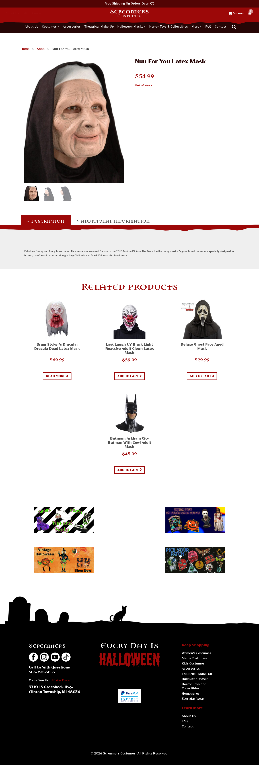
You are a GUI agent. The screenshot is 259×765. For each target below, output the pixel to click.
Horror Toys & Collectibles (168, 26)
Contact (38, 13)
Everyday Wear (193, 699)
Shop (41, 49)
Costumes (49, 26)
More (195, 26)
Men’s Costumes (194, 658)
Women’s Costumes (196, 653)
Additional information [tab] (115, 221)
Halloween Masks (130, 26)
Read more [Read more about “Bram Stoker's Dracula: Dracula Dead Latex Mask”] (55, 376)
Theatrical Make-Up (99, 26)
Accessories (72, 26)
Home (25, 49)
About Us (12, 13)
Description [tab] (47, 221)
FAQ (25, 13)
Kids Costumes (193, 663)
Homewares (191, 693)
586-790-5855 (42, 672)
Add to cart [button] (128, 376)
